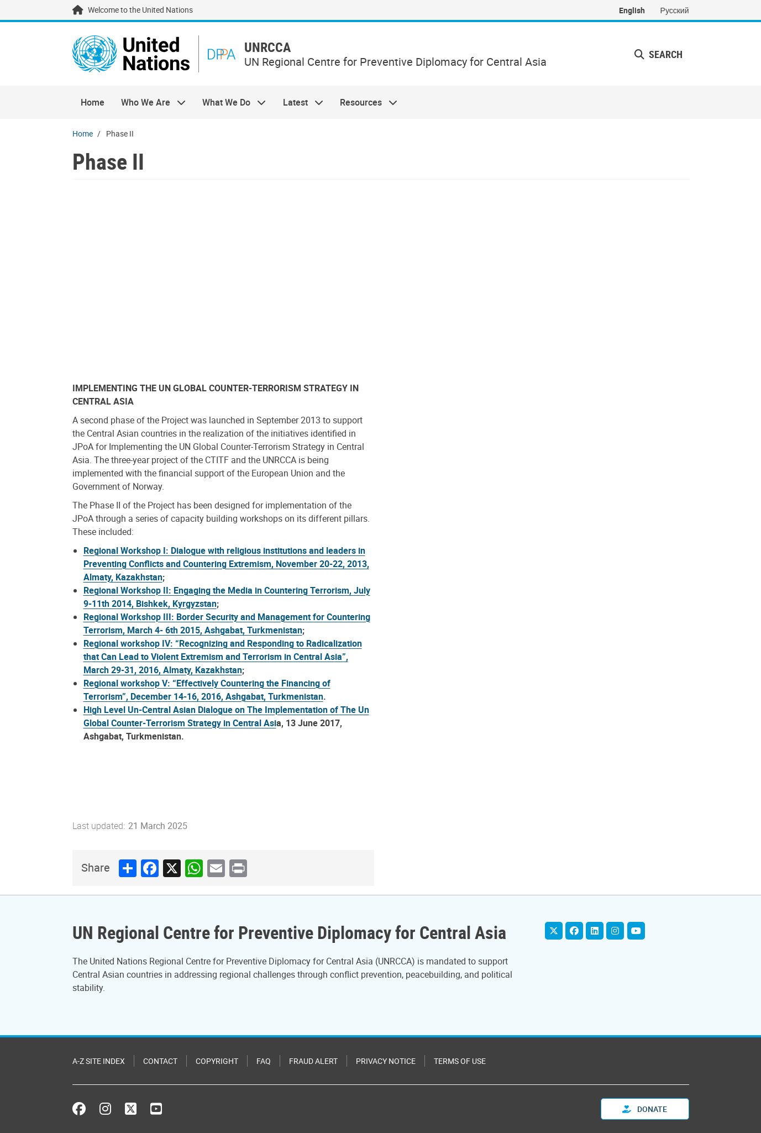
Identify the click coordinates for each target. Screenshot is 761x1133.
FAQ (263, 1061)
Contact (160, 1061)
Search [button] (658, 54)
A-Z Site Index (98, 1061)
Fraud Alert (313, 1061)
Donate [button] (644, 1109)
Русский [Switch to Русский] (674, 10)
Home (92, 103)
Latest (299, 103)
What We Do (230, 103)
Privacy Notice (386, 1061)
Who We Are (149, 103)
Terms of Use (460, 1061)
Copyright (217, 1061)
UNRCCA (269, 48)
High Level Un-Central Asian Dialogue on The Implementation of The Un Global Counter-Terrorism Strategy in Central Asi (226, 716)
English (632, 10)
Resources (364, 103)
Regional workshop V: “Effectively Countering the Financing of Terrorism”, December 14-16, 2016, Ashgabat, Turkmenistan (206, 689)
